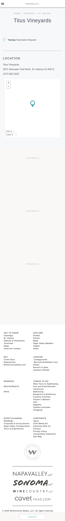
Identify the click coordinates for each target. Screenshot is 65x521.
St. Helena (9, 338)
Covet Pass (9, 359)
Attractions (38, 389)
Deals (36, 348)
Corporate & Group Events (16, 423)
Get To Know (11, 333)
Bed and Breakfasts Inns (45, 362)
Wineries (29, 13)
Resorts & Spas (40, 367)
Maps (35, 341)
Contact (32, 517)
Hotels (36, 365)
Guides (36, 335)
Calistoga (8, 335)
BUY (6, 357)
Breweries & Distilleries (44, 394)
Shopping (37, 410)
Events (36, 338)
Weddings (8, 421)
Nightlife (37, 405)
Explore (38, 333)
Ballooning (38, 392)
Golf (35, 402)
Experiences (10, 362)
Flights (36, 346)
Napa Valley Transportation (17, 426)
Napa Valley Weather (43, 343)
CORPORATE (39, 418)
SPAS (6, 392)
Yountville (8, 343)
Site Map (37, 436)
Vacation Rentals (41, 370)
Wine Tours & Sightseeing (45, 384)
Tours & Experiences (14, 429)
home (17, 13)
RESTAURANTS (11, 386)
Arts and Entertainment (44, 386)
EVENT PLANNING (13, 418)
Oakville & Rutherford (14, 341)
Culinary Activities (42, 397)
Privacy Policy (40, 431)
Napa (6, 346)
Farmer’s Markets (41, 399)
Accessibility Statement (44, 434)
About (36, 421)
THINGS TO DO (40, 381)
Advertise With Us (42, 426)
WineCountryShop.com (15, 365)
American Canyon (12, 348)
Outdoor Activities (41, 407)
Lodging (38, 357)
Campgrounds (40, 359)
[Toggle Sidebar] (2, 4)
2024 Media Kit (40, 423)
